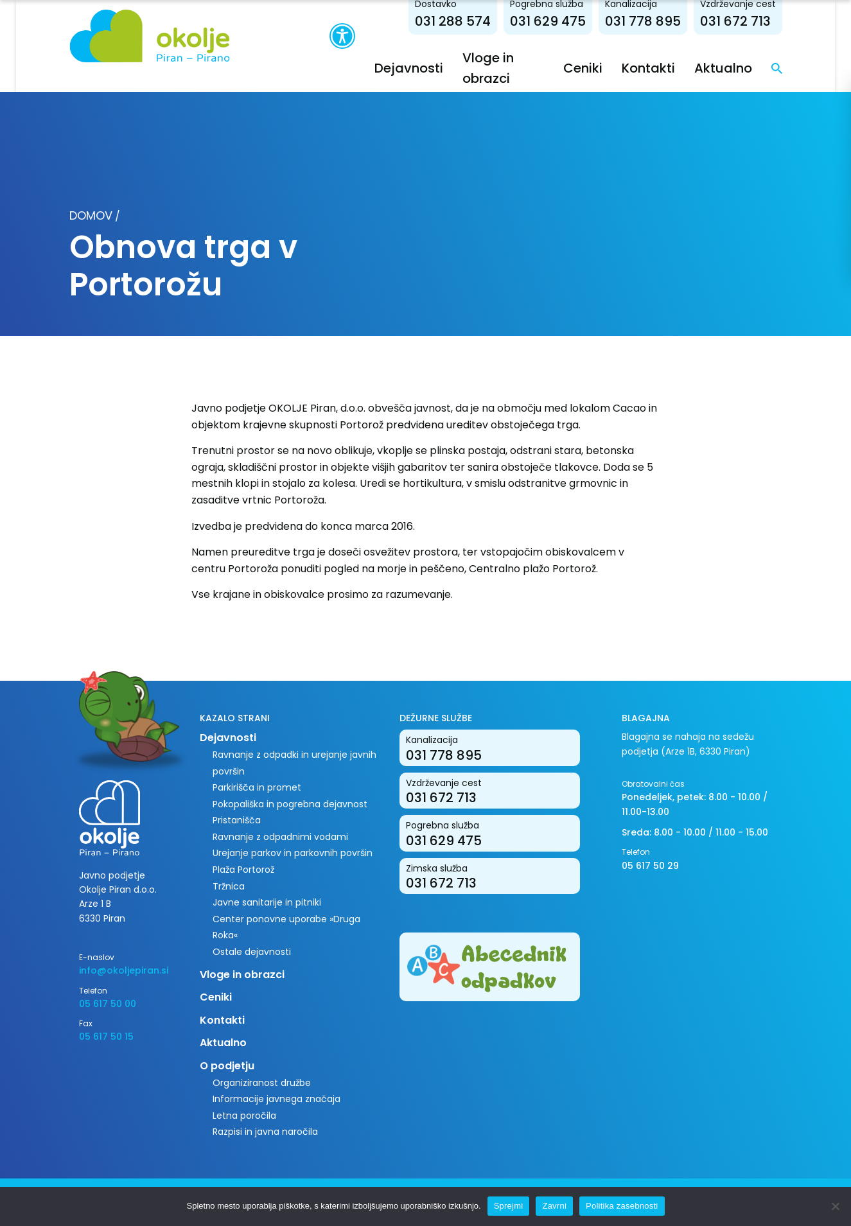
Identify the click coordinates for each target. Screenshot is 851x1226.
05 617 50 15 (106, 1036)
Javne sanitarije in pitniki (267, 902)
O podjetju (227, 1065)
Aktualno (723, 68)
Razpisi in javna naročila (265, 1131)
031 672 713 (735, 21)
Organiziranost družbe (262, 1082)
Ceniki (582, 68)
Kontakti (648, 68)
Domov (90, 215)
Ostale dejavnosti (252, 951)
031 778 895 (643, 21)
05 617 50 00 (107, 1003)
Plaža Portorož (243, 869)
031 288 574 (453, 21)
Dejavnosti (408, 68)
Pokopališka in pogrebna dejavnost (290, 804)
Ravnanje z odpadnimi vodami (280, 836)
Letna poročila (244, 1115)
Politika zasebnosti (622, 1206)
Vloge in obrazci (242, 974)
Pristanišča (237, 820)
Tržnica (229, 886)
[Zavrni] (835, 1206)
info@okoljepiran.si (123, 970)
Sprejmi (508, 1206)
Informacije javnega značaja (276, 1098)
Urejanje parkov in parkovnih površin (293, 852)
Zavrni (554, 1206)
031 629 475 (548, 21)
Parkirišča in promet (257, 787)
